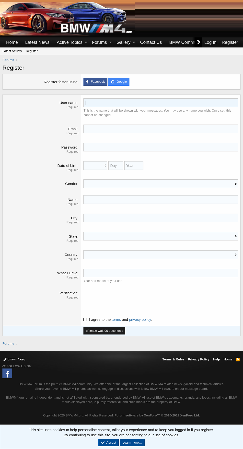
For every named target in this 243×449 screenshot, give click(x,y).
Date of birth (68, 165)
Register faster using (61, 82)
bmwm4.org (14, 359)
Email (73, 129)
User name (68, 103)
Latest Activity (12, 51)
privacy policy (140, 319)
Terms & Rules (173, 359)
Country (71, 255)
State (73, 236)
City (74, 218)
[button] (85, 42)
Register (31, 51)
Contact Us (151, 42)
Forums (99, 42)
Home (12, 42)
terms (116, 319)
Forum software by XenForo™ (157, 415)
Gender (71, 184)
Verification (68, 293)
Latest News (37, 42)
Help (216, 359)
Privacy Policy (198, 359)
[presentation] (120, 300)
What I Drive (67, 273)
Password (69, 147)
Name (72, 199)
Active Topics (69, 42)
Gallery (123, 42)
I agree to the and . (117, 319)
